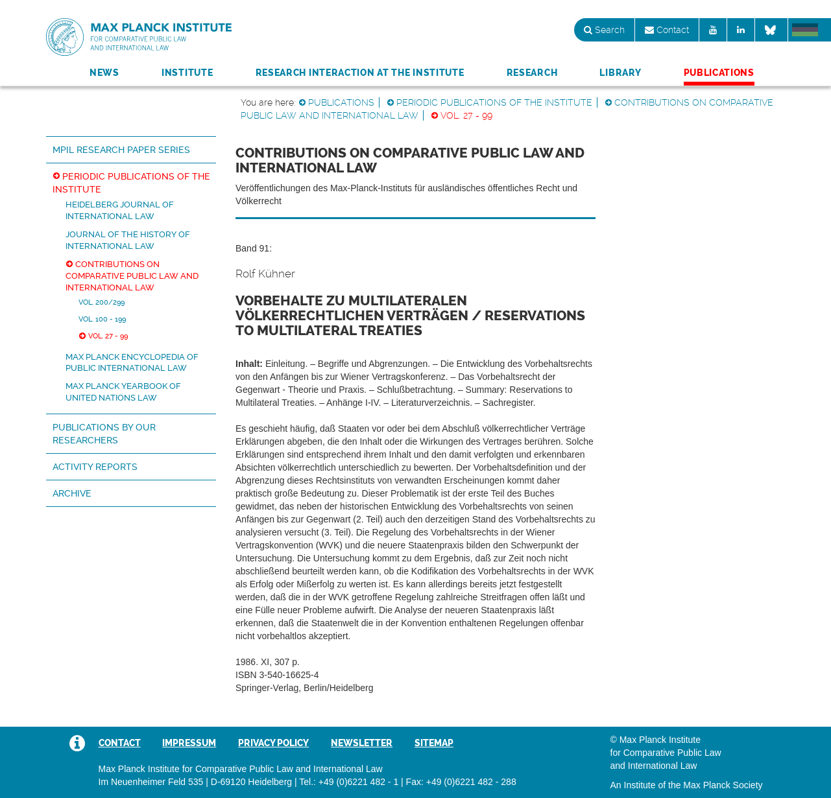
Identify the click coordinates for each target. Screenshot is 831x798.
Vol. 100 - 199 (102, 318)
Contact (667, 30)
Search (604, 30)
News (104, 72)
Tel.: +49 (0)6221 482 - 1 (348, 782)
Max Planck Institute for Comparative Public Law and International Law (139, 37)
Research (532, 72)
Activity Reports (95, 467)
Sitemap (434, 743)
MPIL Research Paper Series (121, 150)
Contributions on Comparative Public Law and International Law (132, 275)
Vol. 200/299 (101, 302)
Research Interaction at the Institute (360, 72)
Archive (72, 493)
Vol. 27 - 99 (466, 115)
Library (620, 72)
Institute (187, 72)
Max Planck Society (722, 785)
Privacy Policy (273, 743)
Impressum (189, 743)
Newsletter (361, 743)
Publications (719, 72)
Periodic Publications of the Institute (494, 102)
